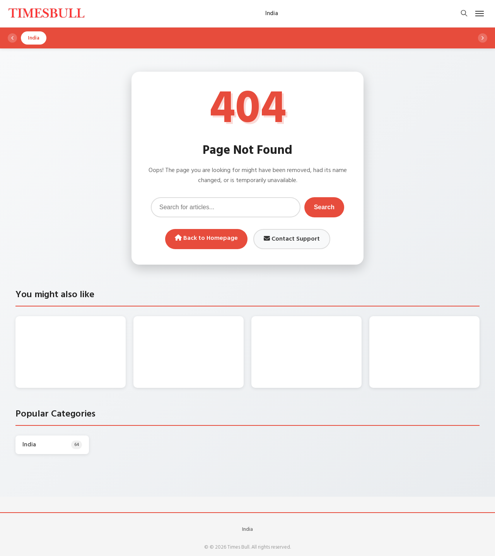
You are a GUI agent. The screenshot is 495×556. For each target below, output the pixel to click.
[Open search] (464, 13)
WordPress (264, 544)
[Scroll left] (12, 38)
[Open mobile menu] (479, 13)
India (247, 513)
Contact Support (292, 239)
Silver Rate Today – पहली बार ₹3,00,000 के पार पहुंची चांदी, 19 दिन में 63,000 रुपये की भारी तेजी (439, 338)
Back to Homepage (206, 238)
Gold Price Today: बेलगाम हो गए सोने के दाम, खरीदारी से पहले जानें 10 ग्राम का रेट (321, 338)
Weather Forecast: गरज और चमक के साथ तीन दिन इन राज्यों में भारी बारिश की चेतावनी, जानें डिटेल (86, 338)
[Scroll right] (482, 38)
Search (324, 207)
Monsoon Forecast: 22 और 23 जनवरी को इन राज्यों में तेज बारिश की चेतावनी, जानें (204, 338)
